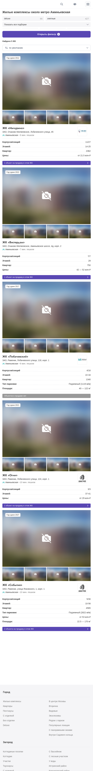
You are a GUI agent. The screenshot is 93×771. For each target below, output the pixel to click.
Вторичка (53, 706)
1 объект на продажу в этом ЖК (46, 161)
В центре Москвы (57, 701)
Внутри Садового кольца (61, 735)
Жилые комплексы (12, 701)
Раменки (12, 358)
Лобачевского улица (40, 130)
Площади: (7, 387)
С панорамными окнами (60, 730)
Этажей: (6, 145)
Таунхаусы (8, 766)
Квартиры (7, 706)
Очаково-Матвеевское (18, 130)
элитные (68, 18)
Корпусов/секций (11, 140)
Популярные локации (59, 725)
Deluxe (6, 725)
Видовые (53, 711)
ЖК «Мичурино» (41, 126)
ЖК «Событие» (41, 583)
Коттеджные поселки (13, 751)
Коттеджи (7, 756)
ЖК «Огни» (41, 473)
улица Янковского (25, 587)
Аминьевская (11, 133)
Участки (7, 761)
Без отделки (9, 720)
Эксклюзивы (55, 715)
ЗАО (4, 130)
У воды (52, 761)
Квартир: (7, 149)
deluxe (23, 18)
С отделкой (8, 715)
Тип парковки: (9, 382)
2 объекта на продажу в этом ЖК (46, 627)
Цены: (5, 154)
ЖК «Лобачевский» (41, 355)
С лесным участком (58, 756)
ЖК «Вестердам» (46, 240)
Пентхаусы (8, 711)
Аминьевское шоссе (40, 244)
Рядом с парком (56, 720)
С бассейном (55, 751)
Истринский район (57, 766)
